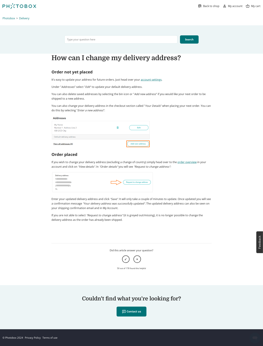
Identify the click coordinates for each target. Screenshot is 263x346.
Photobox (9, 18)
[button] (259, 242)
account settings (151, 79)
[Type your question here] (120, 39)
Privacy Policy (33, 337)
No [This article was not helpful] (137, 259)
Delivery (24, 18)
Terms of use (49, 337)
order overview (187, 162)
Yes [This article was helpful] (125, 259)
